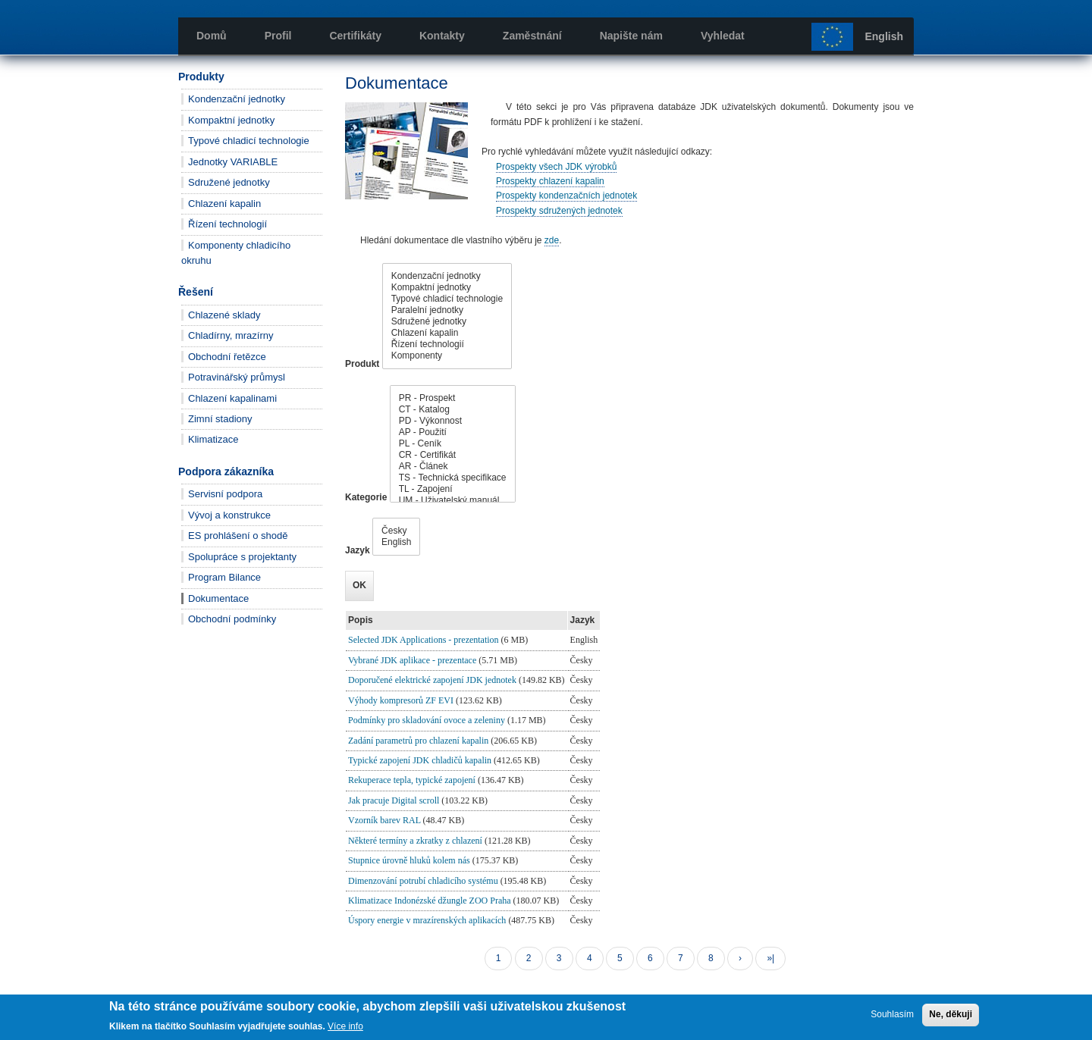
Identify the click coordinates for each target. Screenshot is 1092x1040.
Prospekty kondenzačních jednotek (566, 195)
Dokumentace (218, 598)
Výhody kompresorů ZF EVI (400, 700)
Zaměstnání (532, 36)
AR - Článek (452, 466)
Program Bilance (224, 577)
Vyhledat (723, 36)
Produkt (362, 364)
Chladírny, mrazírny (230, 335)
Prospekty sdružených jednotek (559, 210)
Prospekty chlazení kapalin (550, 181)
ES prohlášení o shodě (238, 535)
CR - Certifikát (452, 455)
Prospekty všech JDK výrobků (556, 166)
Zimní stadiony (220, 418)
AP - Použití (452, 432)
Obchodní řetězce (227, 356)
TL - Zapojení (452, 489)
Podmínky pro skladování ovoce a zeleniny (426, 720)
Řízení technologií (227, 224)
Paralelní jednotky (447, 310)
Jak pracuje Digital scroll (393, 800)
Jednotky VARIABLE (233, 162)
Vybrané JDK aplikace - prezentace (412, 660)
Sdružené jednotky (229, 182)
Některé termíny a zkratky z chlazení (415, 840)
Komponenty (447, 356)
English (883, 36)
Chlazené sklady (224, 315)
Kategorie (366, 497)
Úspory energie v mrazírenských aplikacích (427, 920)
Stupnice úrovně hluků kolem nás (409, 860)
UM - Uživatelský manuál (452, 500)
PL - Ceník (452, 444)
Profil (278, 36)
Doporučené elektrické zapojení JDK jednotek (432, 680)
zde (551, 240)
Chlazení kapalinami (232, 398)
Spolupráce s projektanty (242, 556)
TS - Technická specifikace (452, 478)
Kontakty (442, 36)
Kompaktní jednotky (231, 120)
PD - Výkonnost (452, 421)
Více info (345, 1026)
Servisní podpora (225, 494)
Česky (396, 531)
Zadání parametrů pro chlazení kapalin (418, 740)
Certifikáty (355, 36)
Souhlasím (892, 1014)
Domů (211, 36)
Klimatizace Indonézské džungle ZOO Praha (429, 900)
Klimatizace (213, 439)
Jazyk (357, 550)
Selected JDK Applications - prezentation (423, 639)
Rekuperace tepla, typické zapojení (411, 780)
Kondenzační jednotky (236, 99)
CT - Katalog (452, 409)
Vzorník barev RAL (384, 820)
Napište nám (631, 36)
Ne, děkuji (950, 1014)
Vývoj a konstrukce (229, 515)
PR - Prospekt (452, 398)
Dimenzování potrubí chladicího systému (423, 881)
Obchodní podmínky (232, 619)
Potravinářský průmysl (236, 377)
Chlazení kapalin (224, 203)
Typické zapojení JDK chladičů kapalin (419, 760)
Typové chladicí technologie (248, 140)
